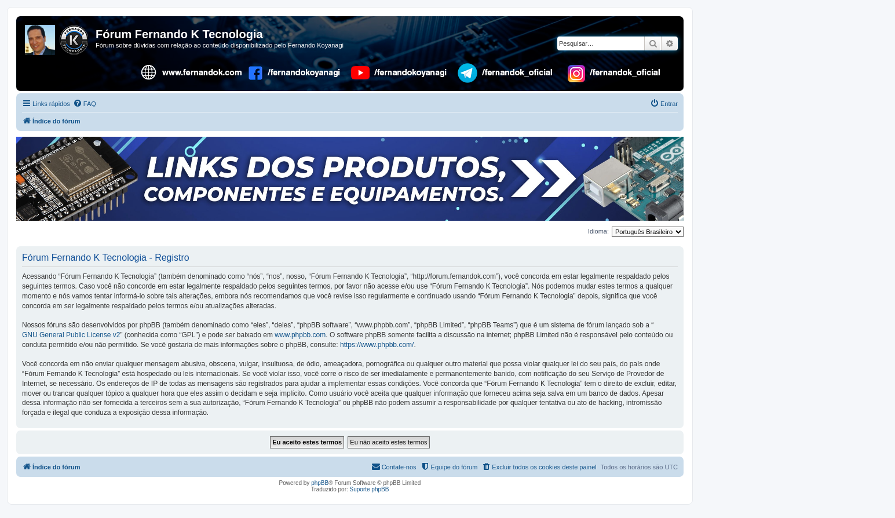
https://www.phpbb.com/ (377, 345)
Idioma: (598, 231)
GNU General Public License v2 (71, 335)
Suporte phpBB (369, 489)
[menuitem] (84, 104)
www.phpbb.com (300, 335)
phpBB (319, 483)
